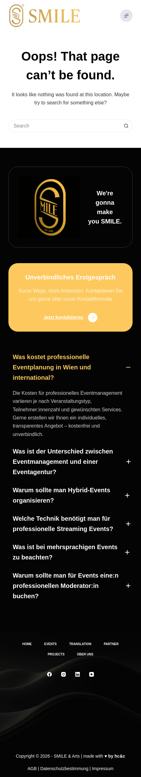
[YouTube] (91, 674)
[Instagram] (63, 674)
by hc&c (116, 756)
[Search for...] (64, 126)
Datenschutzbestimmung (64, 768)
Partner (111, 644)
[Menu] (126, 15)
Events (50, 644)
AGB (32, 768)
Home (27, 644)
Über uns (85, 654)
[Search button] (126, 126)
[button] (71, 367)
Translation (80, 644)
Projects (56, 654)
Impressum (103, 768)
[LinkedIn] (77, 674)
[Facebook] (49, 674)
